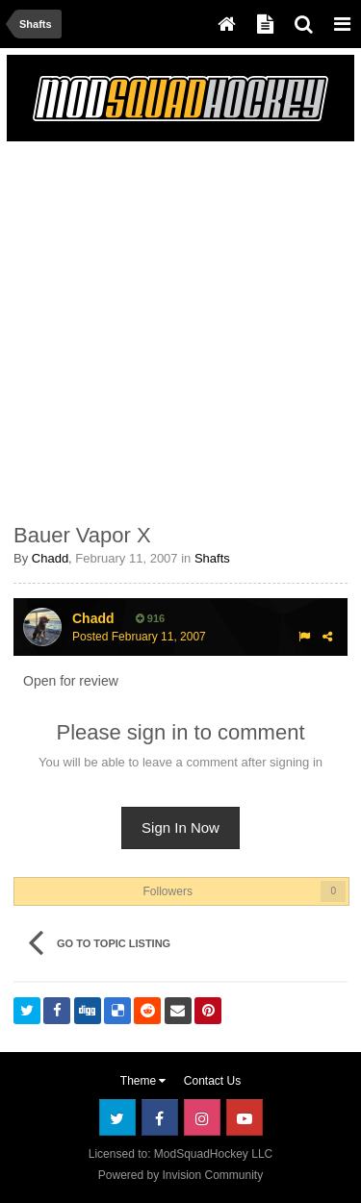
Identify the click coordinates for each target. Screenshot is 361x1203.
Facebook (160, 1117)
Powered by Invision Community (180, 1175)
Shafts (212, 558)
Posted (139, 636)
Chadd (50, 558)
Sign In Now (180, 827)
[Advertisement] (180, 328)
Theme (143, 1081)
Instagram (202, 1117)
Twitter (117, 1117)
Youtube (244, 1117)
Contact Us (212, 1081)
